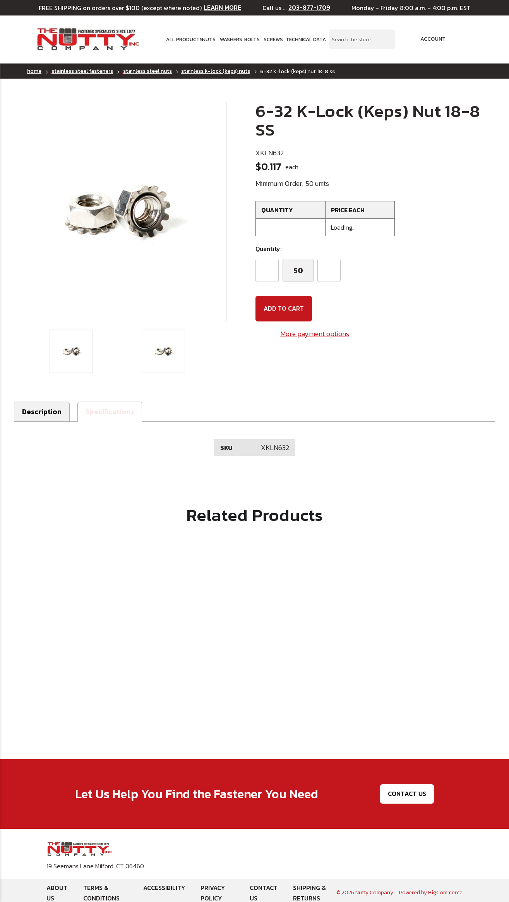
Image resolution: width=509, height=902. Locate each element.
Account (428, 39)
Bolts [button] (251, 39)
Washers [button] (230, 39)
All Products (181, 39)
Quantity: (268, 248)
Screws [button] (272, 39)
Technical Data (303, 39)
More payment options (314, 333)
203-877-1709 (309, 7)
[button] (109, 408)
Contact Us (407, 789)
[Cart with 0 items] (468, 39)
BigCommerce (445, 888)
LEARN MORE (222, 7)
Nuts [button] (208, 39)
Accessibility (164, 883)
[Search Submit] (385, 39)
